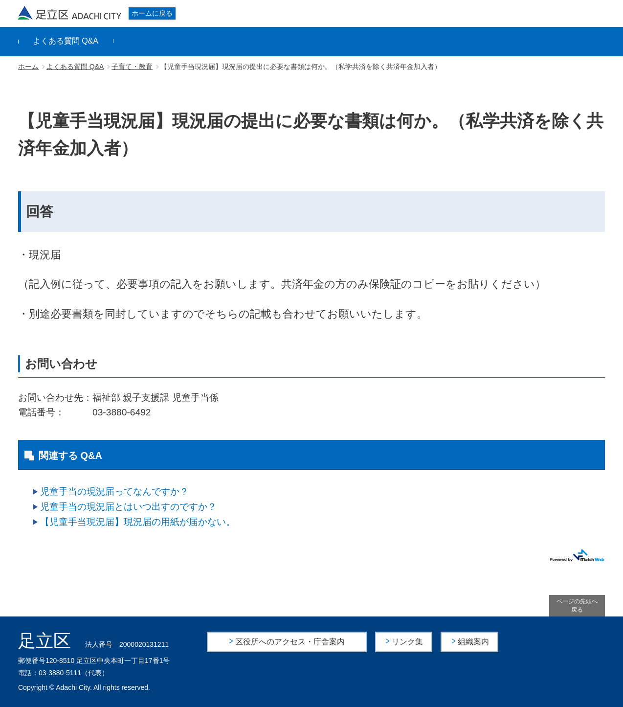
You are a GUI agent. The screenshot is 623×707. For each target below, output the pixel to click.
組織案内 (473, 642)
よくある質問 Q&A (65, 41)
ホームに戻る (152, 13)
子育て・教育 (132, 66)
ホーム (28, 66)
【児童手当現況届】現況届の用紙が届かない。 (137, 522)
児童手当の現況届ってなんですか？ (114, 491)
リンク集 (407, 642)
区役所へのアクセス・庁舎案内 (290, 642)
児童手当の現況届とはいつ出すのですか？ (128, 507)
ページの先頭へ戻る (577, 605)
